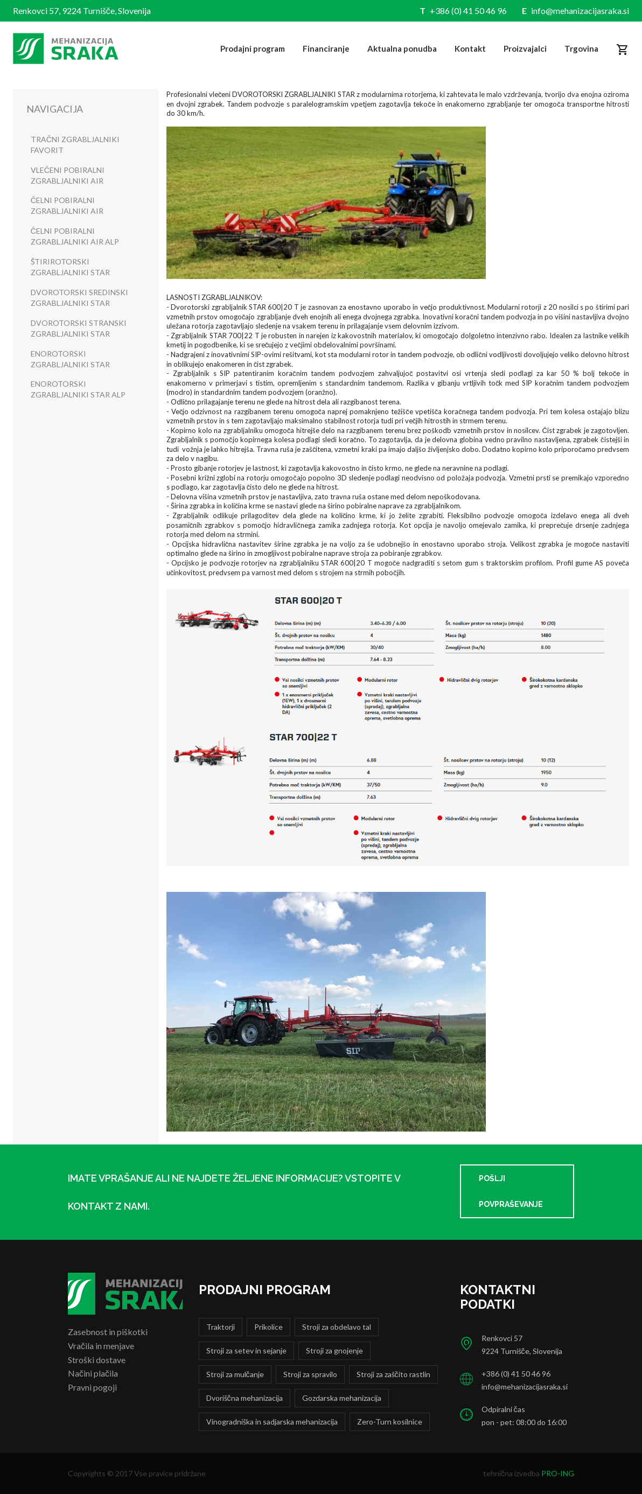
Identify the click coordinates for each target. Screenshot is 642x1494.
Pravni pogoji (92, 1387)
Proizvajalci (525, 48)
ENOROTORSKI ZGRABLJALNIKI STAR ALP (78, 389)
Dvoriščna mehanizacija (244, 1397)
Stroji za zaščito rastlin (393, 1374)
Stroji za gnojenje (334, 1350)
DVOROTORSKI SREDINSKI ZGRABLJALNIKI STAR (79, 298)
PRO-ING (557, 1473)
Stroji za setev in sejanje (246, 1350)
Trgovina (581, 48)
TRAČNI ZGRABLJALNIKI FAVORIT (75, 145)
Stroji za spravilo (310, 1374)
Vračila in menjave (101, 1346)
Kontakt (470, 48)
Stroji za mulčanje (235, 1374)
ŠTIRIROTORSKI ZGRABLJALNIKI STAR (70, 267)
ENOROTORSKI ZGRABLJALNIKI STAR (70, 359)
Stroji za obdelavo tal (336, 1326)
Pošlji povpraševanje (511, 1191)
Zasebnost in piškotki (108, 1332)
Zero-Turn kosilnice (389, 1421)
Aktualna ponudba (402, 48)
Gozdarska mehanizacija (341, 1397)
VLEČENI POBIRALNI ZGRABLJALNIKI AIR (67, 175)
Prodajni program (252, 48)
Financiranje (326, 48)
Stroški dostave (96, 1360)
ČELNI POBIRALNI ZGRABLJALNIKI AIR (67, 205)
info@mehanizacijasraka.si (580, 10)
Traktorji (220, 1326)
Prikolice (268, 1326)
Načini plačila (93, 1373)
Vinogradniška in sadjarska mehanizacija (272, 1421)
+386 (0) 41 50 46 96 (468, 10)
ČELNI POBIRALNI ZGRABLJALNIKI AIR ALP (75, 236)
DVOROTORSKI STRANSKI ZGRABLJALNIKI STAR (79, 328)
